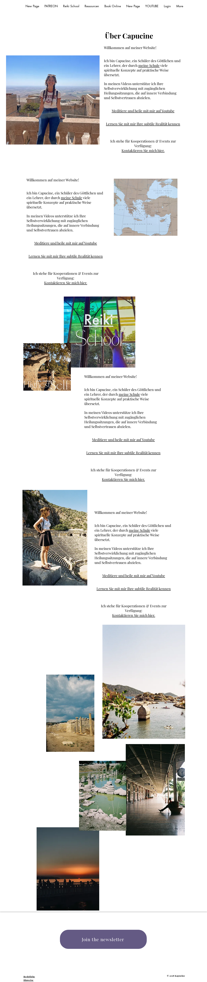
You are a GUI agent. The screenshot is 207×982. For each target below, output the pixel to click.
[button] (92, 6)
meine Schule (149, 65)
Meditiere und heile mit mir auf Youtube (143, 110)
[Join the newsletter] (103, 939)
